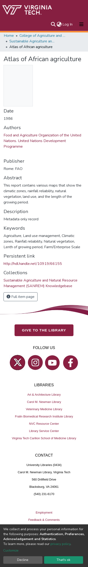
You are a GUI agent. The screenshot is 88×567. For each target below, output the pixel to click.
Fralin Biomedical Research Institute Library (44, 416)
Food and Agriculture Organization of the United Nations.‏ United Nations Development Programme (42, 141)
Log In (67, 24)
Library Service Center (44, 431)
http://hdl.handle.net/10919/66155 (33, 263)
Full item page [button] (20, 296)
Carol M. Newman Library (44, 402)
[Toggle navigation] (81, 24)
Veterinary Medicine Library (44, 409)
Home (9, 35)
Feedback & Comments (44, 520)
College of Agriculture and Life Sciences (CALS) (42, 35)
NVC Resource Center (44, 423)
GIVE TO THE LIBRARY (44, 330)
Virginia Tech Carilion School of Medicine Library (44, 438)
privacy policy (60, 544)
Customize (11, 550)
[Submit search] (53, 24)
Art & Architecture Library (44, 394)
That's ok (63, 560)
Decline (22, 560)
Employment (44, 512)
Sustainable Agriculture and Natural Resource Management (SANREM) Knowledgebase (32, 41)
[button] (59, 24)
